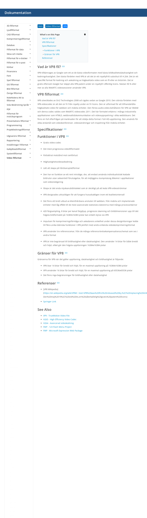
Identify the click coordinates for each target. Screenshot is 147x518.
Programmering (19, 125)
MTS (12, 371)
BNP (12, 219)
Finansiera (19, 71)
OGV (12, 389)
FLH (11, 258)
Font (19, 75)
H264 (12, 267)
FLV (11, 262)
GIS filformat (19, 84)
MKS (12, 328)
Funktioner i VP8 (52, 50)
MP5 (12, 345)
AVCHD (13, 201)
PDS (11, 398)
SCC (11, 441)
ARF (11, 188)
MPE (12, 350)
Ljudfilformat (19, 30)
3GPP (12, 175)
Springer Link (49, 301)
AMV (12, 184)
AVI (11, 205)
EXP (11, 249)
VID (11, 476)
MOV (12, 336)
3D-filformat (19, 25)
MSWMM (14, 367)
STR (11, 454)
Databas (19, 45)
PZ (11, 415)
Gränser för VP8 (51, 54)
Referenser (47, 58)
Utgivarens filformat (19, 136)
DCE (12, 232)
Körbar (19, 67)
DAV (12, 227)
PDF (19, 109)
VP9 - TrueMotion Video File (56, 315)
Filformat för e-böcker (19, 58)
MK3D (12, 323)
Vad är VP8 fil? (48, 38)
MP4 (12, 341)
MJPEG (13, 319)
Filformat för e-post (19, 62)
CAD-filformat (19, 34)
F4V (11, 253)
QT (11, 419)
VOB (12, 481)
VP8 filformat (48, 42)
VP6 (11, 485)
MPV (12, 363)
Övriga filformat (19, 93)
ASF (11, 192)
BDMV (12, 210)
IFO (11, 280)
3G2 (11, 166)
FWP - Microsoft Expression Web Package (62, 330)
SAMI (12, 437)
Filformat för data (19, 49)
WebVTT (13, 507)
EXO (12, 245)
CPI (11, 223)
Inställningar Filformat (19, 144)
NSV (12, 380)
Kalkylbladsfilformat (19, 149)
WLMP (13, 511)
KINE (12, 288)
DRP (12, 236)
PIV (11, 402)
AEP (11, 179)
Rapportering (19, 140)
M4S (12, 306)
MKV (12, 332)
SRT (11, 450)
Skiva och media (19, 54)
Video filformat (19, 157)
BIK (11, 214)
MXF (12, 376)
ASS (11, 197)
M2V (12, 302)
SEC (11, 446)
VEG (11, 472)
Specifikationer (49, 46)
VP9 (11, 494)
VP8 (11, 489)
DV (11, 240)
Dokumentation (18, 12)
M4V (12, 310)
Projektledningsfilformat (19, 130)
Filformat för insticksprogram (19, 115)
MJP (11, 315)
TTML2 (13, 467)
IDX (11, 275)
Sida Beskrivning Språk (19, 104)
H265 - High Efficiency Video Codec (59, 319)
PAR (11, 393)
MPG (12, 358)
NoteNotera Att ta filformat (19, 99)
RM (11, 424)
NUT (12, 384)
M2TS (12, 297)
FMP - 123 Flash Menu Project (57, 326)
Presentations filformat (19, 121)
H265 (12, 271)
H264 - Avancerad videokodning (58, 323)
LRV (11, 293)
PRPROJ (13, 406)
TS (11, 463)
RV (11, 433)
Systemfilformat (19, 153)
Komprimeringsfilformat (19, 39)
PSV (11, 411)
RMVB (12, 428)
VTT (11, 498)
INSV (12, 284)
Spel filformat (19, 80)
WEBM (13, 502)
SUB (12, 459)
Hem (40, 26)
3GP (11, 171)
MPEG (12, 354)
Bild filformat (19, 88)
